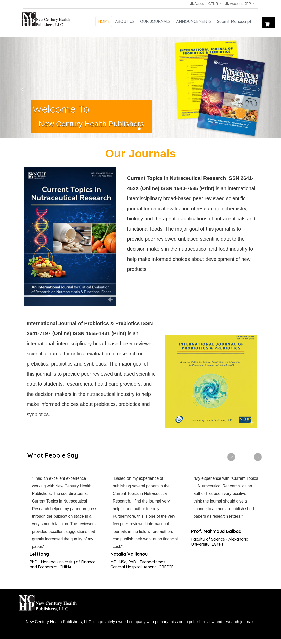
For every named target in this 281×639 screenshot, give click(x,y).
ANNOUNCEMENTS (194, 21)
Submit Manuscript (234, 21)
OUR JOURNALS (155, 21)
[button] (206, 4)
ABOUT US (125, 21)
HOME (104, 21)
